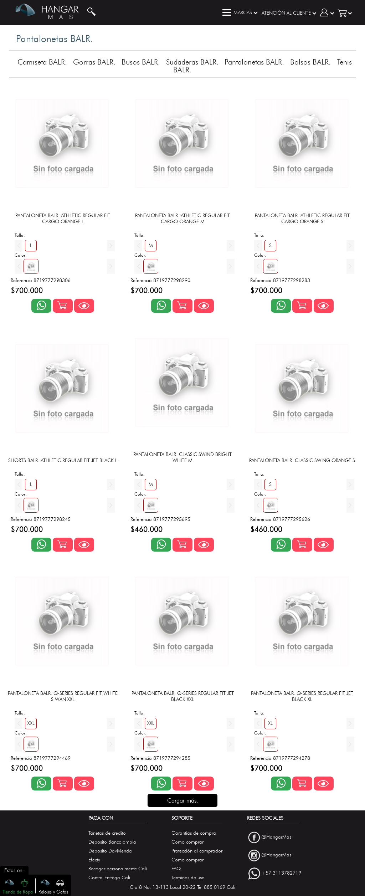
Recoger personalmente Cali (117, 869)
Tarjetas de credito (107, 833)
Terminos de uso (188, 878)
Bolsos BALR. (310, 61)
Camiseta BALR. (42, 61)
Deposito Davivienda (110, 851)
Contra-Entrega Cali (109, 878)
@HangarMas (276, 837)
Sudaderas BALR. (192, 61)
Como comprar (187, 842)
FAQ (176, 869)
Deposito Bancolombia (112, 842)
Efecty (94, 860)
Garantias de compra (193, 833)
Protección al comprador (196, 851)
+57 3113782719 (281, 873)
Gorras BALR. (94, 61)
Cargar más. (182, 800)
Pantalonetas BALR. (254, 61)
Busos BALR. (141, 61)
